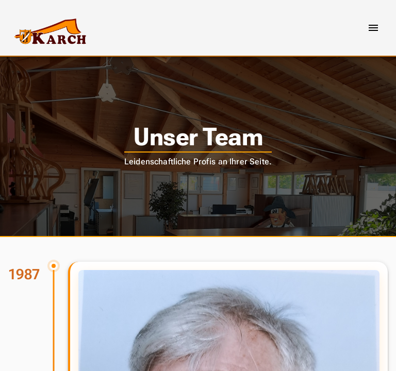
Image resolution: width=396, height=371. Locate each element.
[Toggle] (373, 28)
